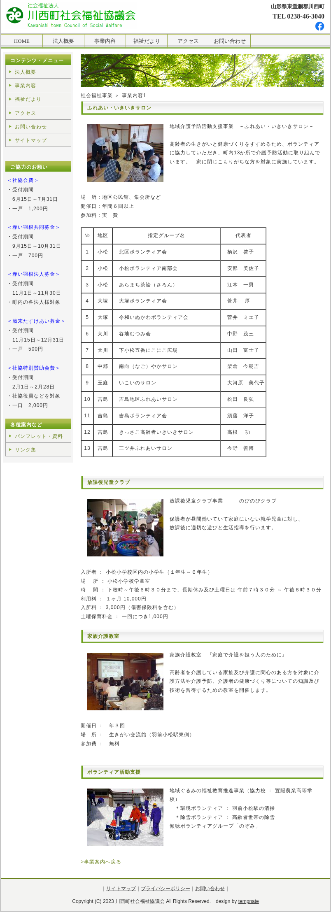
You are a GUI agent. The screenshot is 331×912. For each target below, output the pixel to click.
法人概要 (25, 72)
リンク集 (25, 450)
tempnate (248, 901)
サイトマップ (31, 140)
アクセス (25, 113)
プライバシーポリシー (165, 888)
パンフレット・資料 (39, 436)
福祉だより (28, 99)
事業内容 (25, 85)
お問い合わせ (31, 127)
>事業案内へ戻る (101, 862)
